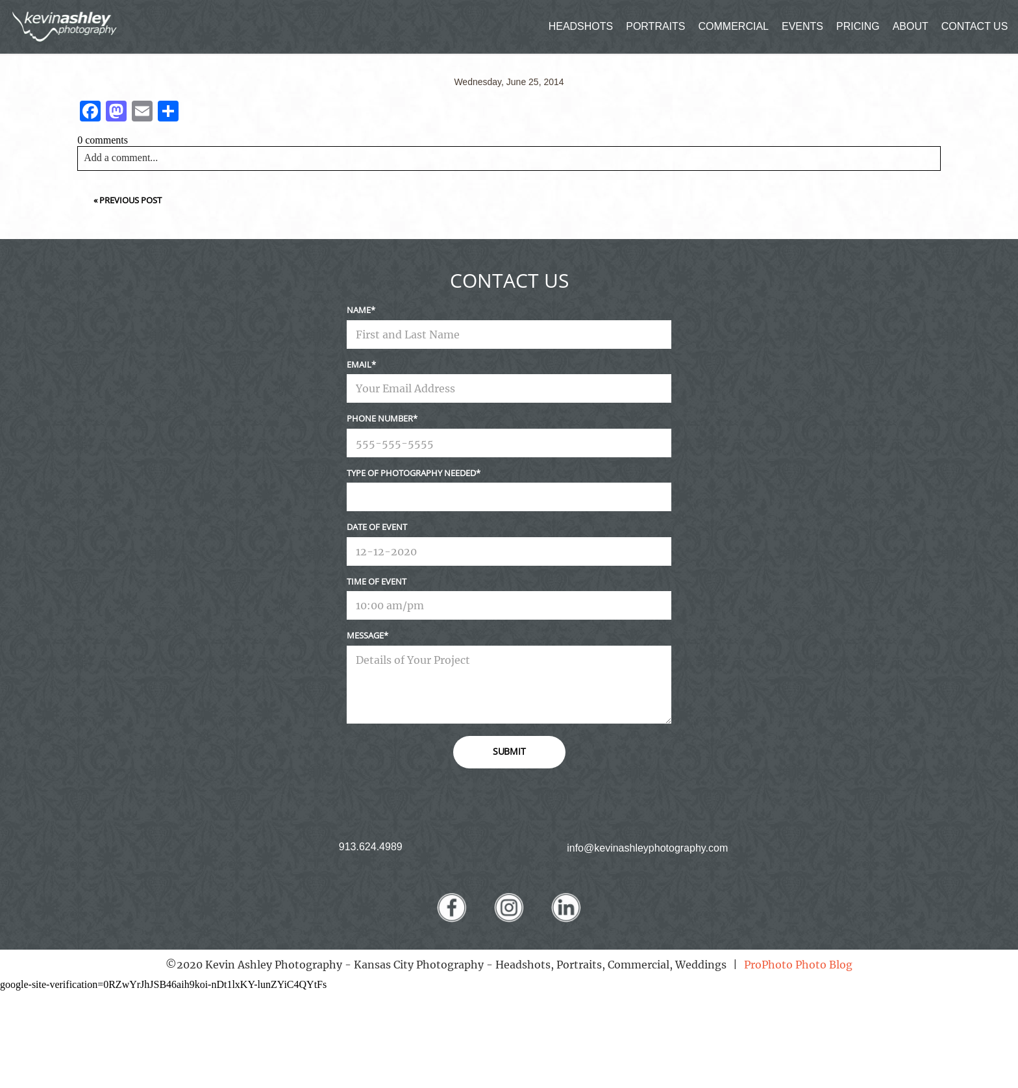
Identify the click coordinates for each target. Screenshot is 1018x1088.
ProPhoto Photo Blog (798, 964)
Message (365, 635)
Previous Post (130, 200)
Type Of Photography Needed (411, 473)
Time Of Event (376, 581)
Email (359, 364)
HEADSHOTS (581, 26)
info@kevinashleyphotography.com (647, 848)
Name (359, 310)
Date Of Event (377, 527)
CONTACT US (974, 26)
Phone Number (380, 418)
